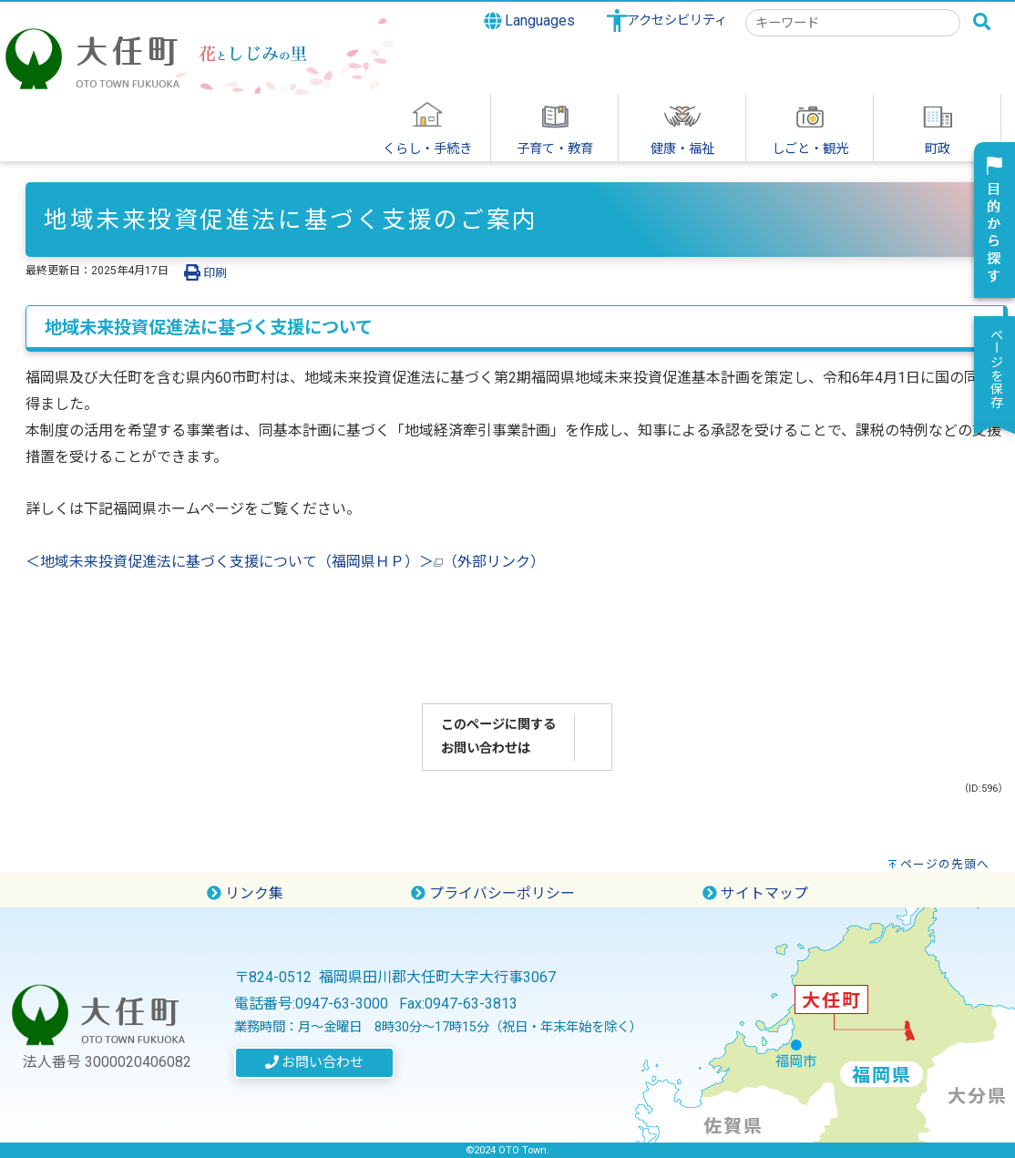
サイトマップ (755, 893)
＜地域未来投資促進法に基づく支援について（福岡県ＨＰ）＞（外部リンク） (285, 561)
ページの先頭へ (944, 864)
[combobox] (852, 23)
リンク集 (245, 893)
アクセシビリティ (677, 20)
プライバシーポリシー (493, 893)
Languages (530, 21)
